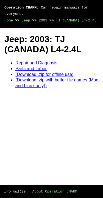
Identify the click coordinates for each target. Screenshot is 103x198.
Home (8, 20)
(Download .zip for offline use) (44, 74)
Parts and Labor (31, 68)
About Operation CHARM (54, 191)
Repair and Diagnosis (36, 63)
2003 (43, 20)
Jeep (25, 20)
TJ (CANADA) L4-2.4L (76, 20)
